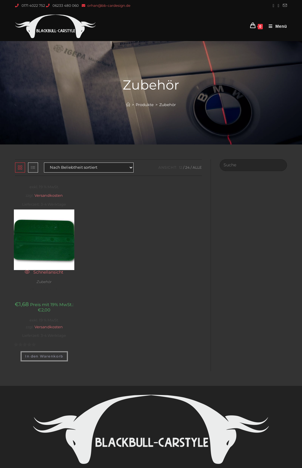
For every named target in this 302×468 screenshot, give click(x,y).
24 (187, 167)
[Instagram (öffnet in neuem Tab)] (278, 6)
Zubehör (44, 282)
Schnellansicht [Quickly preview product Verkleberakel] (44, 272)
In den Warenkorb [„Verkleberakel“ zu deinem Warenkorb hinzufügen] (44, 356)
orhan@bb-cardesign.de (108, 5)
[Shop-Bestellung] (89, 167)
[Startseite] (128, 104)
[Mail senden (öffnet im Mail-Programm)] (284, 6)
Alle (197, 167)
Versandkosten (49, 195)
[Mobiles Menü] (275, 26)
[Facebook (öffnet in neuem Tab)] (273, 6)
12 (180, 167)
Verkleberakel (44, 289)
